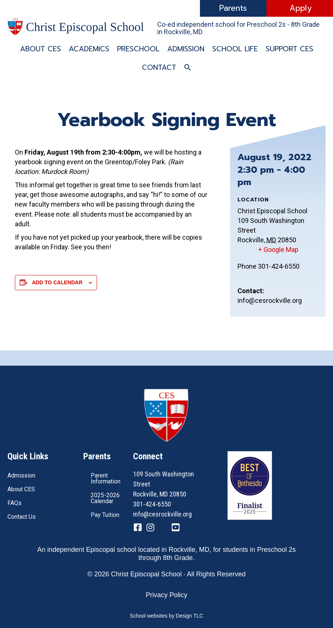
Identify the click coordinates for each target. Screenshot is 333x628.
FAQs (14, 502)
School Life (235, 48)
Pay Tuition (105, 514)
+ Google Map (278, 249)
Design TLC (189, 616)
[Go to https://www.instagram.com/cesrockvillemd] (150, 528)
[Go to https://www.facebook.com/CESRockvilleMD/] (137, 528)
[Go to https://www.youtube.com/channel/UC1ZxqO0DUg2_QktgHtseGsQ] (175, 528)
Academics (89, 48)
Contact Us (21, 516)
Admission (185, 48)
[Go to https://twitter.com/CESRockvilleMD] (162, 528)
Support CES (289, 48)
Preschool (138, 48)
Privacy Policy (166, 595)
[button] (187, 68)
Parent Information (105, 478)
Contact (159, 67)
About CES (40, 48)
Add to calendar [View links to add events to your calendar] (57, 282)
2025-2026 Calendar (105, 498)
